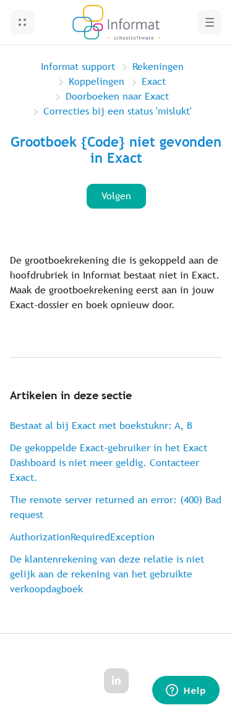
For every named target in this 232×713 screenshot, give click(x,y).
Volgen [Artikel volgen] (116, 196)
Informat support (78, 66)
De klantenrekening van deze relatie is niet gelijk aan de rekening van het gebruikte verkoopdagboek (107, 574)
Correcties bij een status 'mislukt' (117, 111)
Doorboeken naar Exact (117, 96)
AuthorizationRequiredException (82, 537)
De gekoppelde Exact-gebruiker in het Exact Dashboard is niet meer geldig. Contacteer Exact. (108, 462)
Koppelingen (96, 81)
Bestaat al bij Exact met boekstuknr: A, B (101, 425)
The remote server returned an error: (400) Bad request (115, 507)
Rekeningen (158, 66)
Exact (154, 81)
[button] (22, 22)
